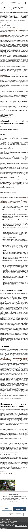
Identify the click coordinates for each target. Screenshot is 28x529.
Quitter (7, 508)
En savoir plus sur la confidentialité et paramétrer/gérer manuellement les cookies (14, 514)
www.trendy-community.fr (22, 32)
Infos (5, 519)
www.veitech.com (3, 34)
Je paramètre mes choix (21, 525)
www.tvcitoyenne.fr (23, 31)
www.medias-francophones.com (18, 360)
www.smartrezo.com (4, 71)
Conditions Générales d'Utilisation (9, 521)
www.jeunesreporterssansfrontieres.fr (7, 32)
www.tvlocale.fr (15, 31)
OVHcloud (11, 473)
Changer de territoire (23, 4)
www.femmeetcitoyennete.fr (14, 34)
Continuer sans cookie (19, 509)
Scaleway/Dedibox (4, 473)
